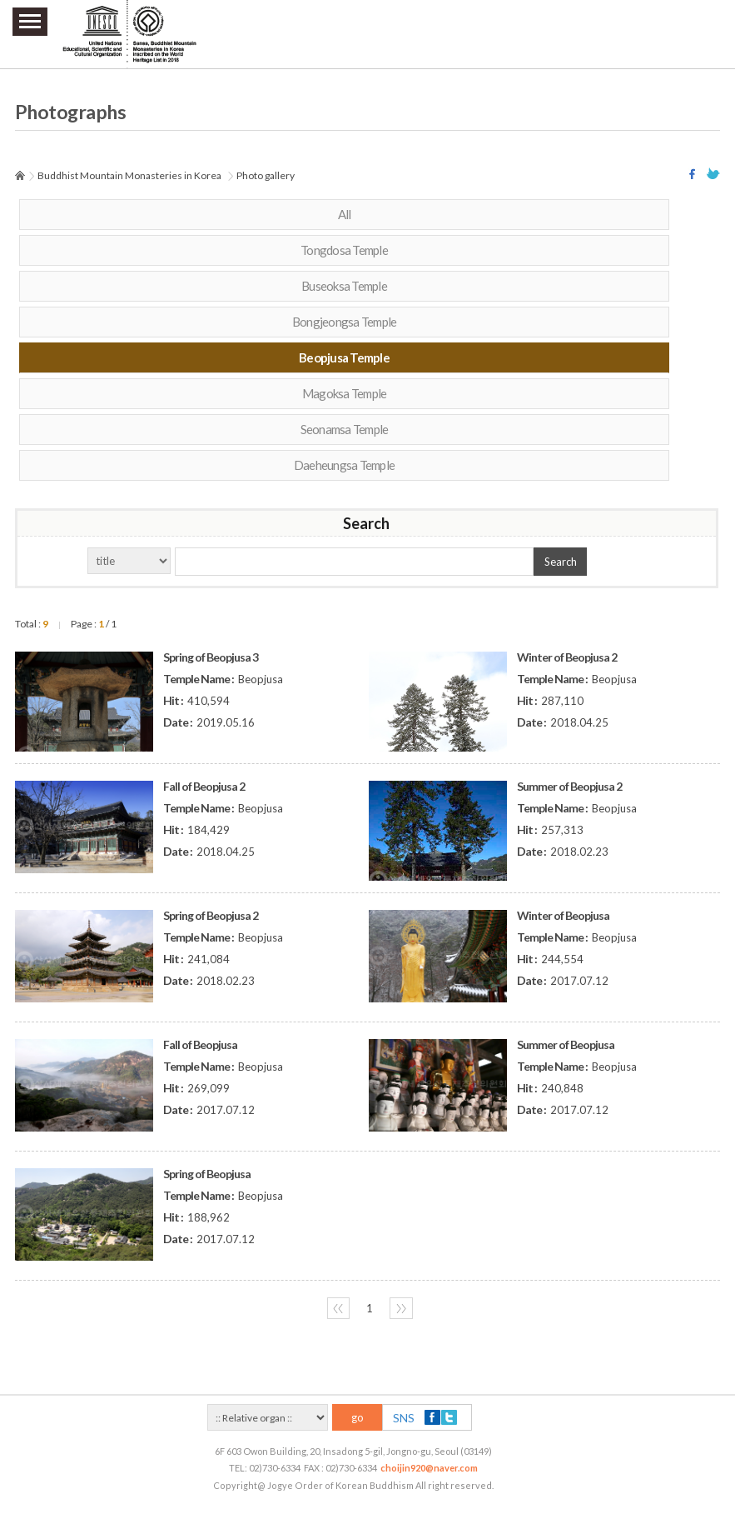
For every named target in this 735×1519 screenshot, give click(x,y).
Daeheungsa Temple (344, 464)
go (357, 1417)
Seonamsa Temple (344, 429)
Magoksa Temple (344, 393)
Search (560, 561)
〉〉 (401, 1308)
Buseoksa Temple (344, 285)
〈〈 (338, 1308)
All (344, 214)
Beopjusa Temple (344, 357)
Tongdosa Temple (344, 249)
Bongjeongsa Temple (344, 321)
